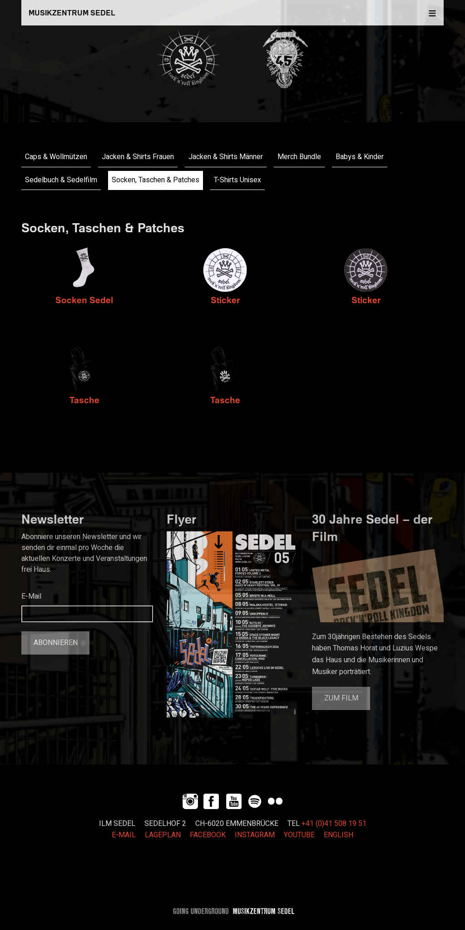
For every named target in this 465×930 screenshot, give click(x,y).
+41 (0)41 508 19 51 (334, 823)
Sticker (225, 300)
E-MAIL (124, 835)
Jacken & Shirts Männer (225, 156)
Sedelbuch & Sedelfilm (61, 180)
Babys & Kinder (360, 156)
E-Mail (31, 596)
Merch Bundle (299, 156)
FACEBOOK (208, 835)
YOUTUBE (299, 835)
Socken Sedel (84, 300)
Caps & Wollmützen (56, 156)
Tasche (84, 400)
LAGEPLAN (163, 835)
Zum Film (341, 698)
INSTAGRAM (255, 835)
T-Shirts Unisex (237, 180)
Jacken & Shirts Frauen (138, 156)
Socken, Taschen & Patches (155, 180)
